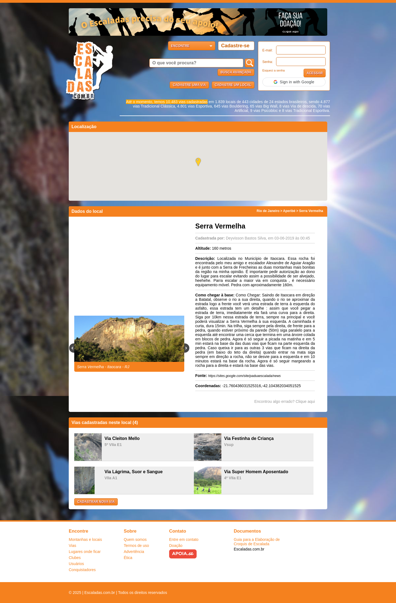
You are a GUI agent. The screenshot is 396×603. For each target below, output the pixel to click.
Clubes (75, 557)
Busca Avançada (236, 72)
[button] (294, 82)
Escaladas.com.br (249, 549)
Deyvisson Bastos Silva (246, 238)
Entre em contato (184, 539)
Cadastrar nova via (96, 502)
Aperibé (289, 211)
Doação (175, 545)
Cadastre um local (233, 85)
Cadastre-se (235, 45)
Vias (72, 545)
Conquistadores (82, 570)
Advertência (134, 551)
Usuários (76, 563)
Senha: (267, 62)
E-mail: (267, 50)
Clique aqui (305, 401)
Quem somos (135, 539)
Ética (128, 557)
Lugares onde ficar (85, 551)
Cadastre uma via (189, 85)
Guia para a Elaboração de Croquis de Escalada (257, 541)
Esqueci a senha (273, 70)
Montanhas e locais (85, 539)
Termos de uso (136, 545)
